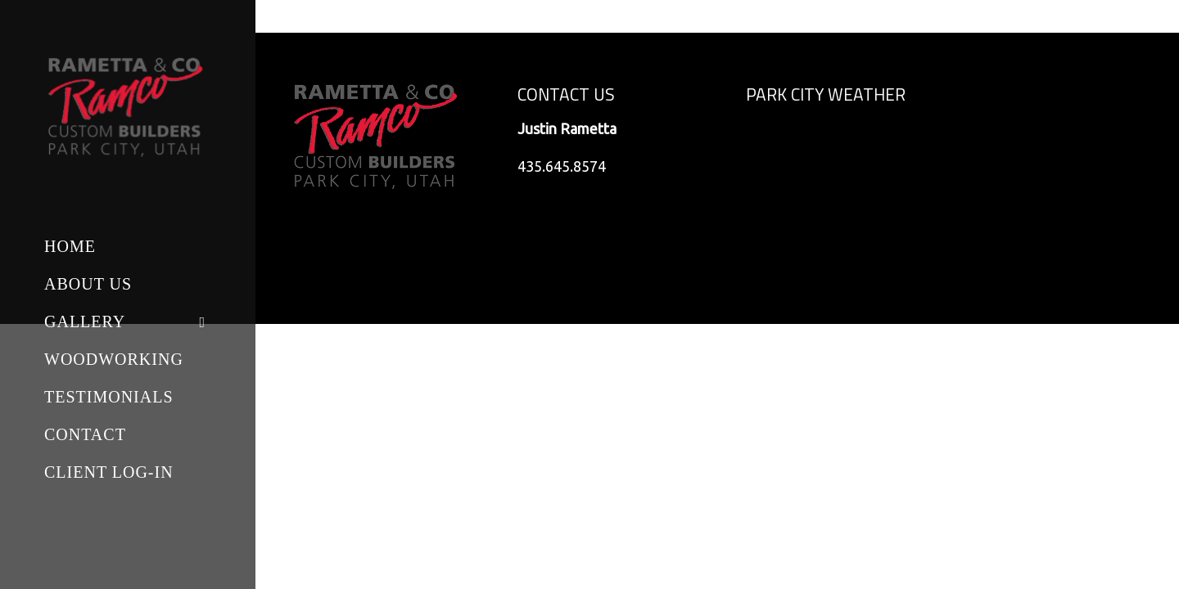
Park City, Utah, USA (832, 175)
